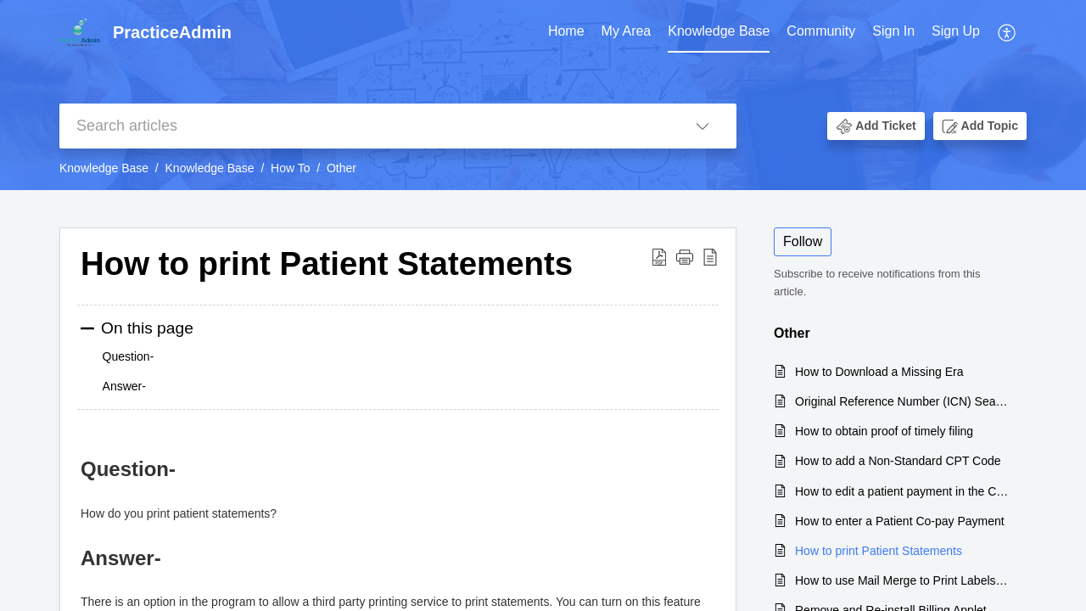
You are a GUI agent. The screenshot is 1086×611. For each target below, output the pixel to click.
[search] (364, 126)
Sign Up (956, 31)
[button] (1007, 32)
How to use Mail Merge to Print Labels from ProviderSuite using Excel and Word (902, 580)
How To (290, 168)
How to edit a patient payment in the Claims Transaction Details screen (902, 491)
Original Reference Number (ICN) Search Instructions (902, 401)
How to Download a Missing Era (879, 371)
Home (566, 31)
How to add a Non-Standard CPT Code (898, 461)
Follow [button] (802, 241)
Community (821, 31)
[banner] (543, 95)
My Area (627, 31)
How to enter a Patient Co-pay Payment (900, 521)
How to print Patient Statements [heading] (327, 263)
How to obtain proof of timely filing (884, 431)
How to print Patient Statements (878, 551)
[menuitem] (566, 32)
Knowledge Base (719, 31)
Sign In (893, 31)
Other (341, 168)
